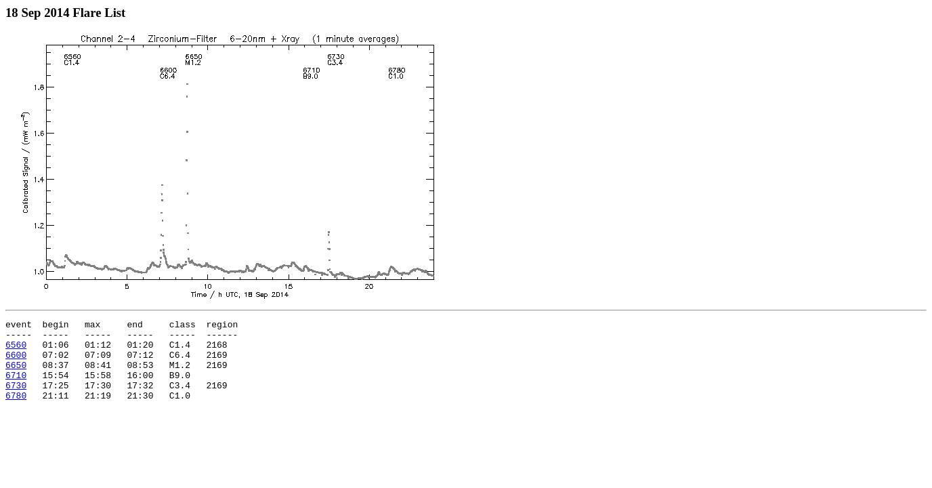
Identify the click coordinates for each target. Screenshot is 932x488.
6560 (15, 350)
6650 (15, 375)
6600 (15, 363)
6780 (15, 411)
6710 (15, 387)
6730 (15, 399)
